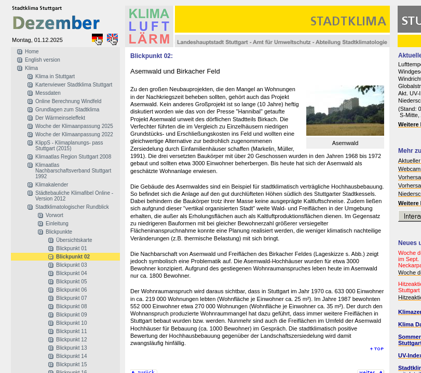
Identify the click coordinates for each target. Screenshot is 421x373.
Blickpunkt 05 (71, 281)
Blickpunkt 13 (71, 348)
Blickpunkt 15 (71, 364)
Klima (31, 68)
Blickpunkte (59, 232)
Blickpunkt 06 (71, 290)
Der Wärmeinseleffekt (60, 118)
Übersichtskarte (74, 240)
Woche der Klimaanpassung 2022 (74, 134)
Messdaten (48, 93)
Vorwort (54, 215)
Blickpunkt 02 (73, 257)
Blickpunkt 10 (71, 323)
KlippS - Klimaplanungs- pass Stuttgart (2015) (69, 145)
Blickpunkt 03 (71, 265)
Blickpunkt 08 (71, 306)
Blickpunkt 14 (71, 356)
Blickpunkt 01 (71, 248)
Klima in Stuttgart (55, 76)
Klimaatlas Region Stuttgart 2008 (73, 157)
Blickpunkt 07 (71, 298)
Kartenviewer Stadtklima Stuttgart (73, 85)
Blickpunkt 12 (71, 339)
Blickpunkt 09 (71, 315)
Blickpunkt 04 (71, 273)
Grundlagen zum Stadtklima (67, 109)
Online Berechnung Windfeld (68, 101)
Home (32, 51)
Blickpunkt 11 (71, 331)
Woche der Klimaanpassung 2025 (74, 126)
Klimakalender (51, 185)
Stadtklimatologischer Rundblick (72, 207)
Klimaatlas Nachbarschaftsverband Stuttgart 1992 (73, 170)
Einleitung (57, 223)
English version (42, 60)
